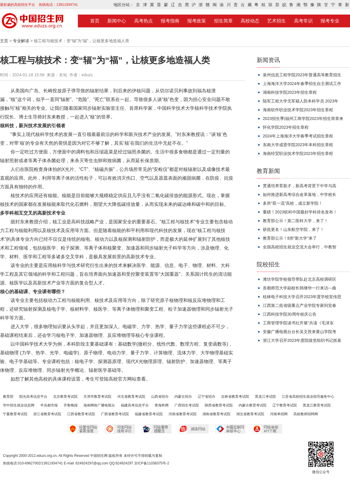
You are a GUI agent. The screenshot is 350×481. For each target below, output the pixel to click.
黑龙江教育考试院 (317, 405)
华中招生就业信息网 (18, 405)
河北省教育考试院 (131, 397)
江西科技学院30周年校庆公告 (289, 314)
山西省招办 (160, 397)
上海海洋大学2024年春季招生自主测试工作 (302, 83)
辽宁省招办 (206, 397)
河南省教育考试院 (183, 414)
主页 (4, 40)
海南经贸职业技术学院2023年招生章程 (298, 153)
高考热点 (143, 20)
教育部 (8, 397)
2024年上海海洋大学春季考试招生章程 (298, 136)
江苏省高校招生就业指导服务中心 (308, 397)
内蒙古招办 (183, 397)
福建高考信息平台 (135, 405)
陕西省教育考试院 (219, 405)
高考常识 (303, 20)
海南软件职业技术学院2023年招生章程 (298, 109)
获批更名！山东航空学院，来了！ (293, 229)
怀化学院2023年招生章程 (286, 127)
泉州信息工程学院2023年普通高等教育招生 (302, 74)
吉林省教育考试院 (235, 397)
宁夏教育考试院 (15, 414)
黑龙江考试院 (265, 397)
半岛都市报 (49, 405)
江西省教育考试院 (81, 414)
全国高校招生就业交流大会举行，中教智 (299, 247)
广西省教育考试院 (115, 414)
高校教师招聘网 (305, 414)
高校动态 (250, 20)
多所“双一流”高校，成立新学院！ (293, 203)
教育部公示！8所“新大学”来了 (290, 238)
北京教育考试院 (65, 397)
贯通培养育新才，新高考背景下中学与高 (299, 185)
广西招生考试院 (186, 405)
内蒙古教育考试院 (253, 405)
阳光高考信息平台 (33, 397)
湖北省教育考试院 (250, 414)
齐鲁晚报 (71, 405)
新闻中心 (116, 20)
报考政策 (196, 20)
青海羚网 (162, 405)
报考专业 (330, 20)
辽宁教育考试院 (284, 405)
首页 (94, 20)
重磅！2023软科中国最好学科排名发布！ (300, 212)
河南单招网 (279, 414)
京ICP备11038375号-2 (151, 463)
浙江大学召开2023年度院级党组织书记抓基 (302, 340)
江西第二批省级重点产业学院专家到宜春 (299, 305)
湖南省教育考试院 (216, 414)
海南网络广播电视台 (99, 405)
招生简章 (223, 20)
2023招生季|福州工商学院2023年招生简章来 (303, 118)
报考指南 (170, 20)
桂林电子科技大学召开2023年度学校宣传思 (302, 296)
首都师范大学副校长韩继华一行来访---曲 (299, 288)
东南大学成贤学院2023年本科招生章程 (298, 144)
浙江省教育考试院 (47, 414)
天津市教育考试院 (97, 397)
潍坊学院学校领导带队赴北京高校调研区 (299, 279)
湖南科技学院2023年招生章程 (290, 92)
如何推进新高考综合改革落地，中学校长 (299, 194)
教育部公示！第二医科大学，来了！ (295, 220)
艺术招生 (276, 20)
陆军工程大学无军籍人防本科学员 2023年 (300, 101)
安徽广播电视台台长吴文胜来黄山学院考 (299, 331)
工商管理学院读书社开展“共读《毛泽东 (298, 323)
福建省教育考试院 (149, 414)
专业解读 (21, 40)
